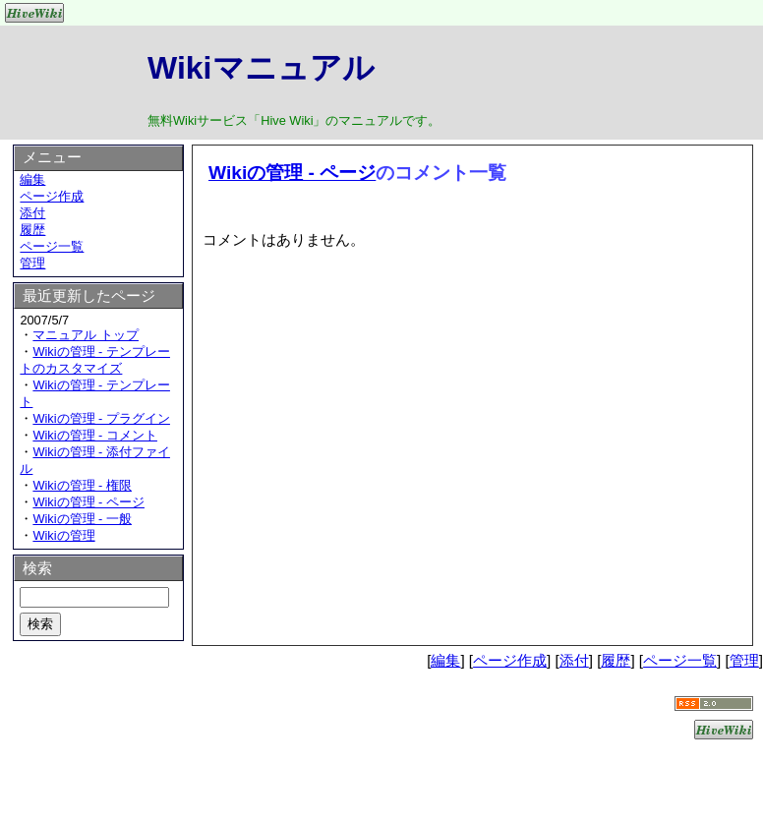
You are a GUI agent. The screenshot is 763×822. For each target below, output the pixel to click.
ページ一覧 (52, 246)
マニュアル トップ (85, 334)
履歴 (32, 229)
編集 (32, 179)
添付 (32, 213)
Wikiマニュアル (261, 68)
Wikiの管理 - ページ (292, 172)
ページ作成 (52, 196)
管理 (32, 263)
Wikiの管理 (63, 535)
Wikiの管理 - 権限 (82, 485)
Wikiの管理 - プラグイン (101, 418)
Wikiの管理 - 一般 (82, 518)
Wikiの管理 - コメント (94, 435)
